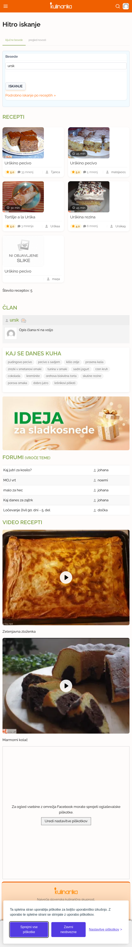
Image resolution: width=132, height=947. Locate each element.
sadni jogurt (81, 369)
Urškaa (55, 226)
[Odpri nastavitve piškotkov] (105, 930)
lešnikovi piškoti (64, 383)
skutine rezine (92, 376)
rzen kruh (101, 369)
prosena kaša (94, 362)
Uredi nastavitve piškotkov (66, 821)
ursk (14, 320)
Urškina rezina (82, 217)
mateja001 (118, 172)
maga (56, 279)
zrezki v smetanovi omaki (24, 369)
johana (103, 470)
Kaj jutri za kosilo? (17, 470)
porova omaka (17, 383)
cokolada (14, 376)
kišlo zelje (72, 362)
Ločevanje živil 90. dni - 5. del (26, 510)
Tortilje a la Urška (20, 217)
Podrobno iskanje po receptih (29, 95)
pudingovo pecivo (20, 362)
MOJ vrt (9, 480)
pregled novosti (37, 40)
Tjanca (55, 172)
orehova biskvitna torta (61, 376)
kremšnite (33, 376)
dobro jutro (40, 383)
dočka (103, 510)
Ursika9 (120, 226)
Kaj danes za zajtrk (18, 500)
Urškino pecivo (18, 163)
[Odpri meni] (5, 6)
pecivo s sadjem (49, 362)
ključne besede (14, 40)
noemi (103, 480)
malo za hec (13, 490)
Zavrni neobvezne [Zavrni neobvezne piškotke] (68, 929)
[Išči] (118, 6)
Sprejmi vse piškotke (29, 929)
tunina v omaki (57, 369)
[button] (126, 6)
